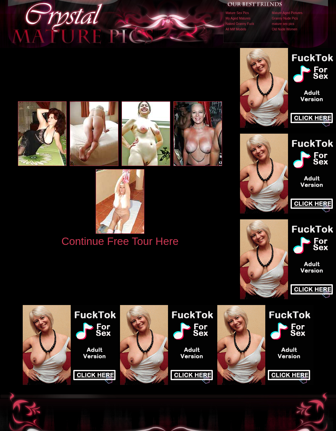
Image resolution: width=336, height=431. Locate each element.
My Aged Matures (238, 18)
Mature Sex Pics (237, 13)
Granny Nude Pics (285, 18)
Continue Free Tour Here (120, 241)
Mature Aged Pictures (287, 13)
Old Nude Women (284, 29)
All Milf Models (236, 29)
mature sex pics (283, 24)
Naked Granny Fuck (240, 24)
